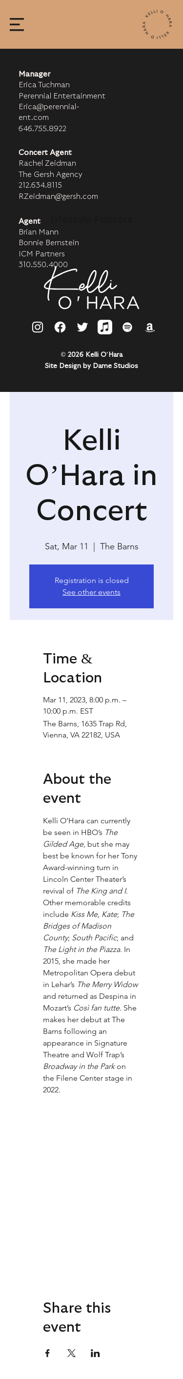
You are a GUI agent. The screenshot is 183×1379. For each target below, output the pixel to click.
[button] (17, 24)
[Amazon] (149, 327)
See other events (91, 592)
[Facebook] (60, 327)
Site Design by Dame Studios (91, 366)
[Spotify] (127, 327)
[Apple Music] (105, 327)
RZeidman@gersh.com (59, 196)
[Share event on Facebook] (47, 1353)
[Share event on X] (71, 1353)
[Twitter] (82, 327)
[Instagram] (37, 327)
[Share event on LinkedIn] (95, 1353)
